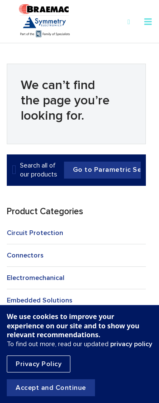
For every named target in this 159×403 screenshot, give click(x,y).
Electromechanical (35, 277)
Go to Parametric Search (107, 169)
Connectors (25, 255)
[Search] (129, 22)
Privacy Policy (38, 364)
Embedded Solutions (40, 300)
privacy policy (131, 344)
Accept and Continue (51, 387)
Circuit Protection (35, 232)
